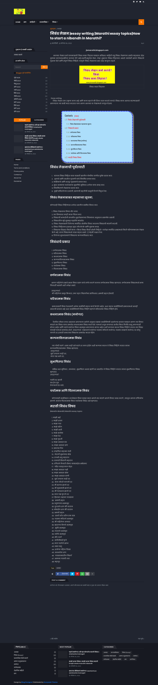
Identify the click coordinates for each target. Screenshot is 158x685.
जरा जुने (140, 639)
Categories (39, 120)
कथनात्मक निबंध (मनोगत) (79, 140)
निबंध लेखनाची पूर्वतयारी (76, 119)
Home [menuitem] (18, 22)
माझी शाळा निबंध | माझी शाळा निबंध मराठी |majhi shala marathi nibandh (35, 138)
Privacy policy (19, 171)
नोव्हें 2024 (30, 81)
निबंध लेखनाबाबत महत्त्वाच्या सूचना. (81, 124)
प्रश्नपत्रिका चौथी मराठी (35, 658)
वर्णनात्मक (35, 667)
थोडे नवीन (54, 639)
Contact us (18, 175)
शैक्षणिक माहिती (35, 671)
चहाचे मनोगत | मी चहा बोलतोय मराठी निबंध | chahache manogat (35, 127)
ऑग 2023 (30, 87)
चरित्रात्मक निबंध (76, 136)
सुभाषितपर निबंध (76, 149)
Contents (72, 115)
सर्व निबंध (132, 659)
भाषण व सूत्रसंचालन (35, 661)
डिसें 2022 (30, 93)
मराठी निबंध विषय (74, 157)
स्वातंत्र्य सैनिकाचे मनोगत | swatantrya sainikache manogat (34, 149)
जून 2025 (30, 78)
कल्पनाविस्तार (115, 652)
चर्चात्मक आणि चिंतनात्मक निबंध (81, 153)
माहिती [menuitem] (32, 22)
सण (35, 674)
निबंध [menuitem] (54, 22)
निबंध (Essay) (35, 655)
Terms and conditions (22, 168)
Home (16, 165)
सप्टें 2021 (30, 108)
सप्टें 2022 (30, 102)
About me (17, 178)
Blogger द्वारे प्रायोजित (22, 73)
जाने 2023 (30, 90)
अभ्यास (59, 29)
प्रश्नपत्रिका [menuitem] (44, 22)
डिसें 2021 (30, 105)
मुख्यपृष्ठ (53, 29)
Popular (22, 120)
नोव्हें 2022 (30, 96)
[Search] (27, 67)
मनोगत (35, 664)
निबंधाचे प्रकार (73, 128)
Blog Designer (26, 682)
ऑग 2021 (30, 111)
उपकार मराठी (18, 55)
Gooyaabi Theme (51, 682)
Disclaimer (18, 181)
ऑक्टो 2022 (30, 99)
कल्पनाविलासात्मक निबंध (78, 144)
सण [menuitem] (25, 22)
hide (76, 116)
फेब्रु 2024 (30, 84)
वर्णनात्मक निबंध (75, 132)
